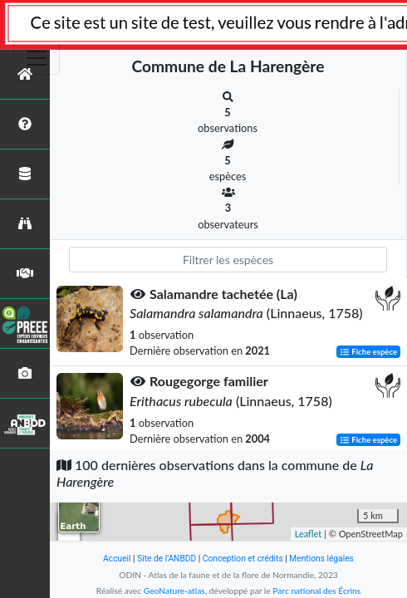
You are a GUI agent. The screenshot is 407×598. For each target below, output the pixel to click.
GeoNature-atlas (174, 591)
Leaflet (308, 533)
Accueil (116, 558)
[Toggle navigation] (36, 58)
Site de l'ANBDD (166, 558)
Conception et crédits (243, 558)
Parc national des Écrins (316, 591)
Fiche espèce (368, 351)
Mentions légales (321, 558)
